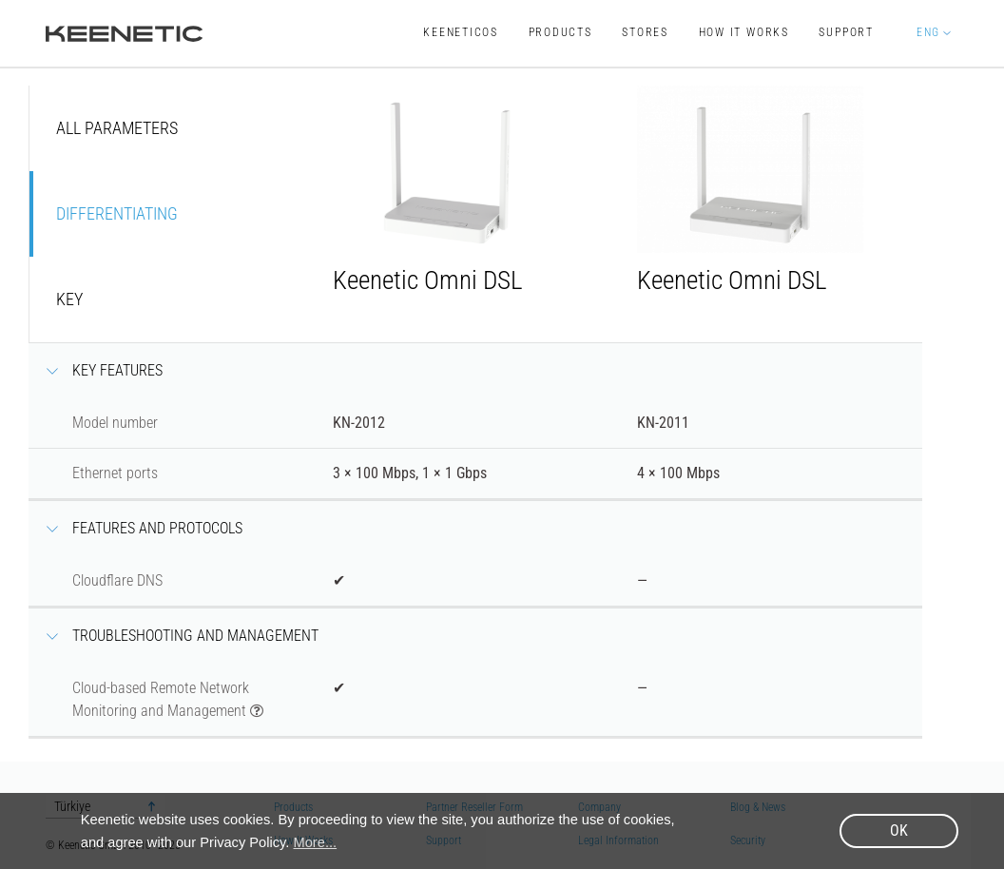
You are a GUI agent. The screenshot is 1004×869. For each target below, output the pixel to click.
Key (69, 299)
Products (560, 32)
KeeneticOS (460, 32)
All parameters (117, 128)
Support (846, 32)
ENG (928, 32)
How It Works (744, 32)
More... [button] (316, 842)
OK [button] (899, 830)
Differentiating (117, 213)
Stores (645, 32)
